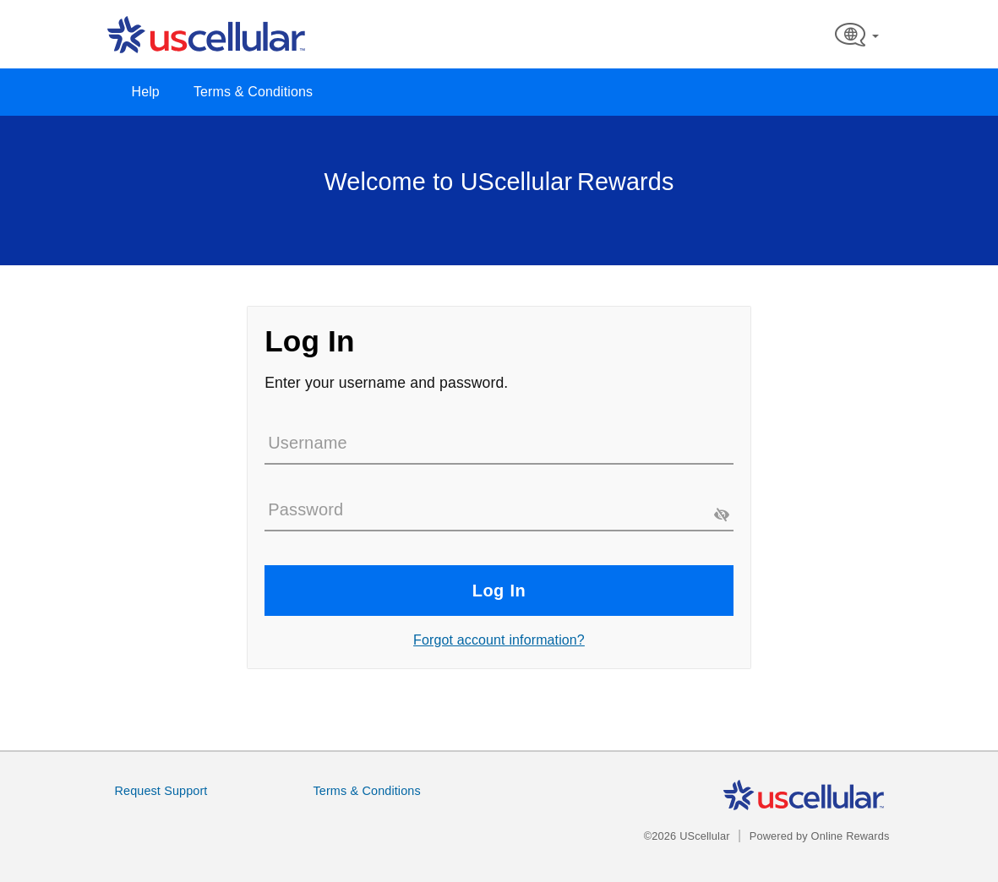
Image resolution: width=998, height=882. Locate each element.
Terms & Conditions (253, 91)
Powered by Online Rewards (820, 836)
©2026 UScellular (687, 836)
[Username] (499, 443)
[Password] (499, 510)
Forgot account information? (499, 640)
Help (146, 91)
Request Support (161, 791)
